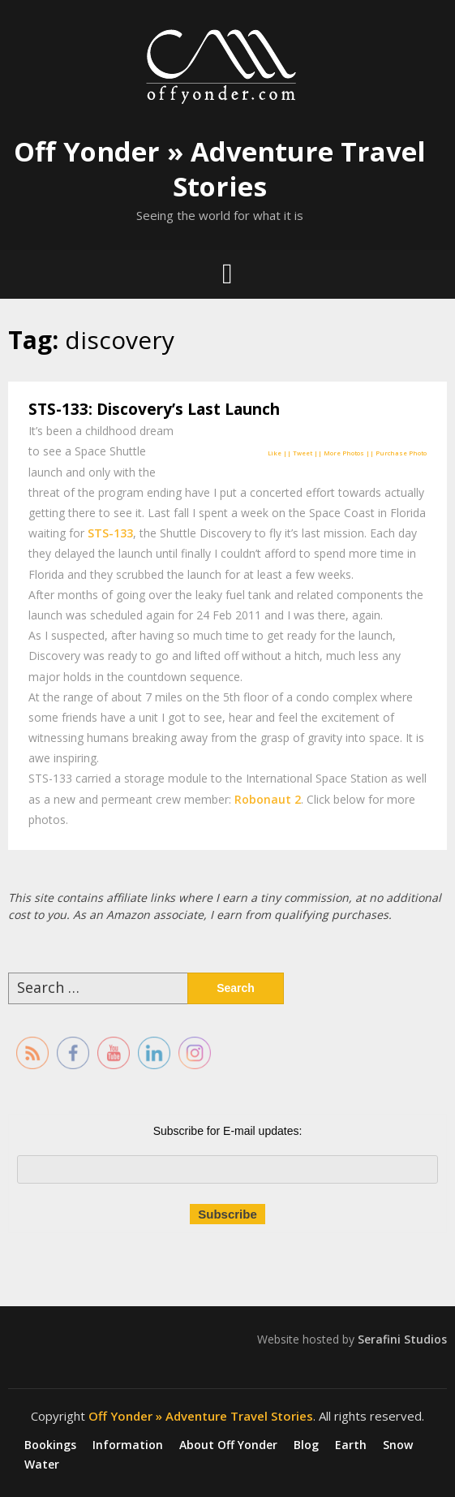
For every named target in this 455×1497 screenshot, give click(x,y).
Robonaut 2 (267, 799)
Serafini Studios (402, 1339)
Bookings (50, 1445)
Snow (398, 1445)
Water (41, 1464)
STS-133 (110, 533)
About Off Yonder (228, 1445)
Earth (351, 1445)
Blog (306, 1445)
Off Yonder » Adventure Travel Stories (220, 169)
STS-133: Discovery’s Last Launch (154, 409)
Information (127, 1445)
